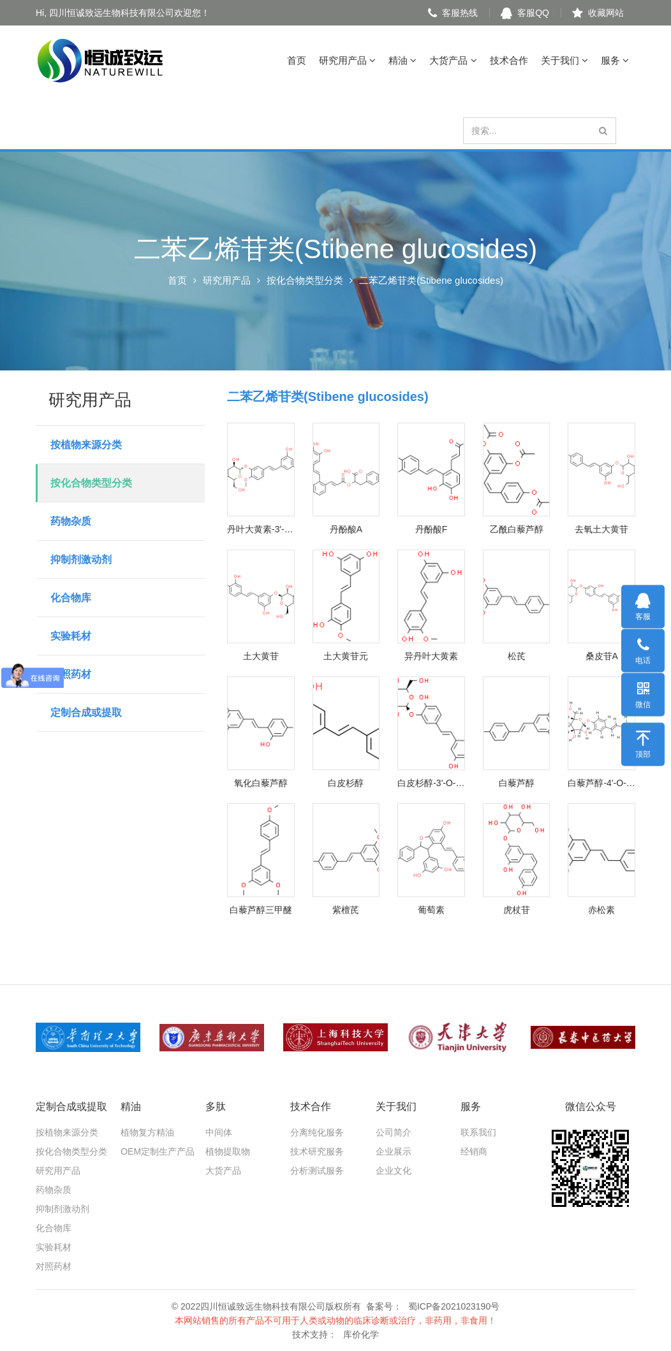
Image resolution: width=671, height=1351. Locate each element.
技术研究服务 (317, 1151)
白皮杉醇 (346, 783)
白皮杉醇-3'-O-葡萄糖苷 (431, 783)
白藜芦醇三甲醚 (261, 910)
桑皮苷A (602, 656)
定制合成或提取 (86, 712)
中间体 (218, 1132)
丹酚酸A (346, 529)
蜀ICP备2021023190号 (453, 1306)
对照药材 (70, 674)
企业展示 (393, 1151)
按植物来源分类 (86, 444)
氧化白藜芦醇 (261, 783)
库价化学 (361, 1334)
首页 (296, 60)
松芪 (517, 656)
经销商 (474, 1151)
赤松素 (601, 910)
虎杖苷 (516, 910)
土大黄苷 (261, 656)
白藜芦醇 (517, 783)
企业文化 (393, 1170)
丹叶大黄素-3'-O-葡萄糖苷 (261, 529)
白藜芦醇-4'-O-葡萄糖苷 (601, 783)
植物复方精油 (147, 1132)
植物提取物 (227, 1151)
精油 (402, 60)
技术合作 (509, 60)
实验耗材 (70, 636)
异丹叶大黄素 (431, 656)
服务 (615, 60)
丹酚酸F (431, 529)
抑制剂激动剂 (81, 559)
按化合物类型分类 (305, 280)
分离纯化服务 (317, 1132)
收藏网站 (598, 13)
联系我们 (478, 1132)
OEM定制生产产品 (158, 1151)
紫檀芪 (345, 910)
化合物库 (70, 597)
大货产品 (452, 60)
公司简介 (393, 1132)
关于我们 (564, 60)
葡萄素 (431, 910)
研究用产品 (347, 60)
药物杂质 (70, 521)
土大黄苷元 (345, 656)
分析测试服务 (317, 1170)
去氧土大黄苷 (601, 529)
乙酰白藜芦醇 (516, 529)
